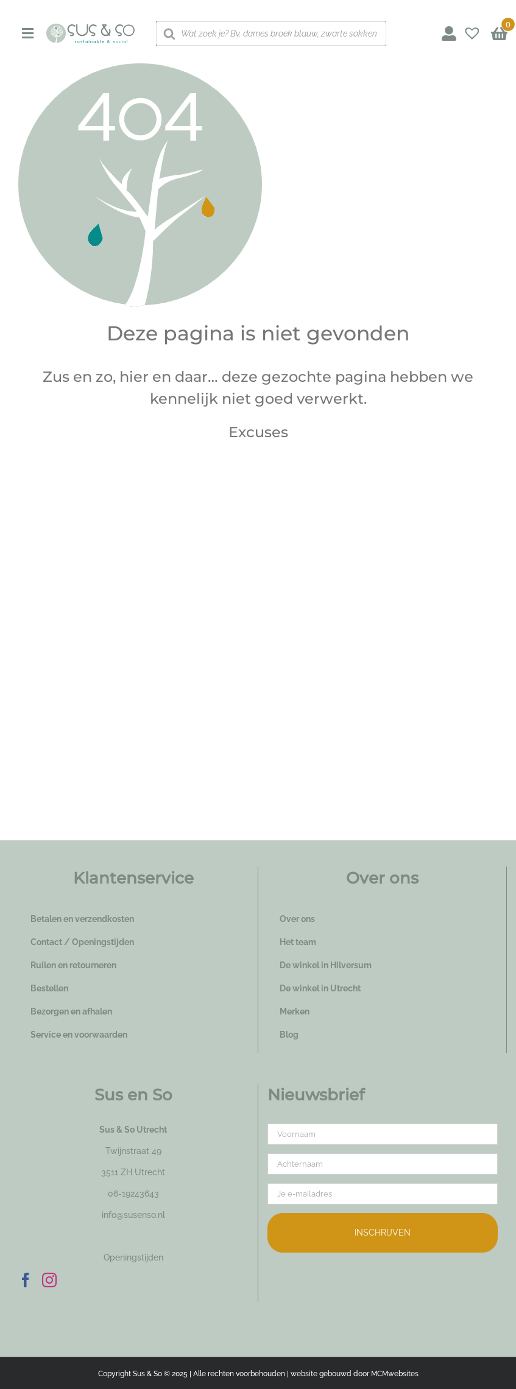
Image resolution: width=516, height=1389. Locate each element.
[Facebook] (25, 1280)
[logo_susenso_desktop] (90, 27)
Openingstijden (133, 1257)
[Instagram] (49, 1280)
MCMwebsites (395, 1374)
